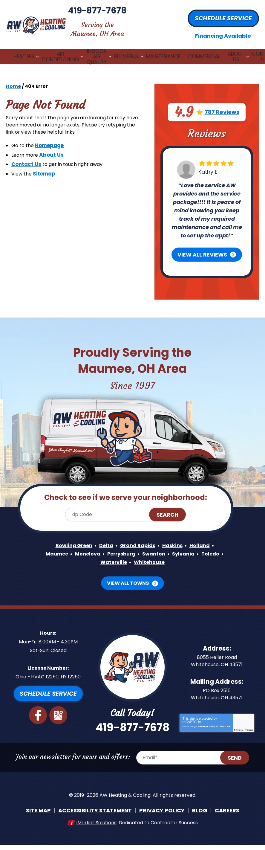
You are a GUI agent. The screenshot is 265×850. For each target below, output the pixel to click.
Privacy (238, 724)
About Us (54, 151)
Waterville (125, 554)
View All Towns (128, 574)
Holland (205, 537)
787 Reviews (222, 104)
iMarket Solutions (96, 831)
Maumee (64, 545)
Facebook (38, 706)
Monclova (97, 545)
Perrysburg (134, 545)
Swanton (169, 545)
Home (13, 78)
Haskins (176, 537)
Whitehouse (164, 554)
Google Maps (58, 706)
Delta (104, 537)
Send (241, 769)
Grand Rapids (138, 537)
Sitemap (46, 171)
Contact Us (26, 161)
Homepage (51, 142)
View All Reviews (202, 247)
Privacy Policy (206, 719)
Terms (249, 724)
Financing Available (223, 32)
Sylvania (201, 545)
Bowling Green (69, 537)
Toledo (94, 554)
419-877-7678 (132, 16)
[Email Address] (188, 769)
